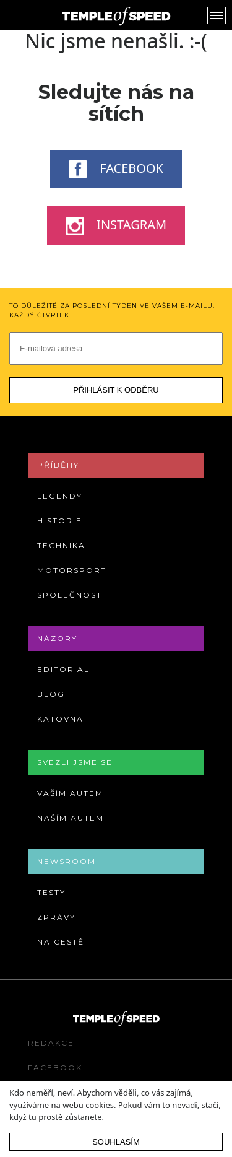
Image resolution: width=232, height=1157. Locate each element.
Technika (61, 545)
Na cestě (60, 941)
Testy (51, 892)
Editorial (63, 669)
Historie (59, 520)
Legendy (59, 495)
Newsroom (66, 861)
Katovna (60, 718)
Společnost (69, 595)
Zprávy (56, 917)
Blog (51, 694)
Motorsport (71, 570)
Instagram (116, 225)
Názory (57, 638)
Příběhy (58, 464)
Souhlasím (116, 1141)
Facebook (116, 169)
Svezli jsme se (75, 762)
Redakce (51, 1042)
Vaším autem (70, 793)
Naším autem (70, 818)
